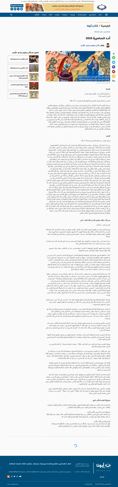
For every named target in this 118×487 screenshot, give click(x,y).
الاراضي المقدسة (82, 15)
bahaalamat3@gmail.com (15, 472)
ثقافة (50, 15)
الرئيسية (105, 26)
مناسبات (44, 15)
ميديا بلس (9, 484)
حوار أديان (57, 15)
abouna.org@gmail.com (34, 472)
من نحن (102, 477)
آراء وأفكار (37, 15)
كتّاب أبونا (92, 26)
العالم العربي (92, 15)
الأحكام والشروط (88, 484)
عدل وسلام (65, 15)
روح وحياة (73, 15)
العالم (100, 15)
